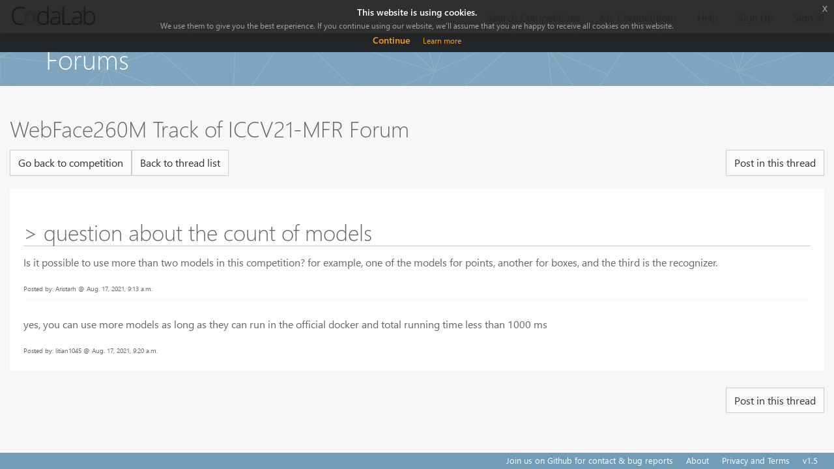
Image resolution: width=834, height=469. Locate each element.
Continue (391, 40)
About (697, 460)
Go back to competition (70, 162)
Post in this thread (775, 162)
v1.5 (810, 460)
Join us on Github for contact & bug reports (589, 460)
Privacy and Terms (756, 460)
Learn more (442, 41)
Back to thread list (180, 162)
